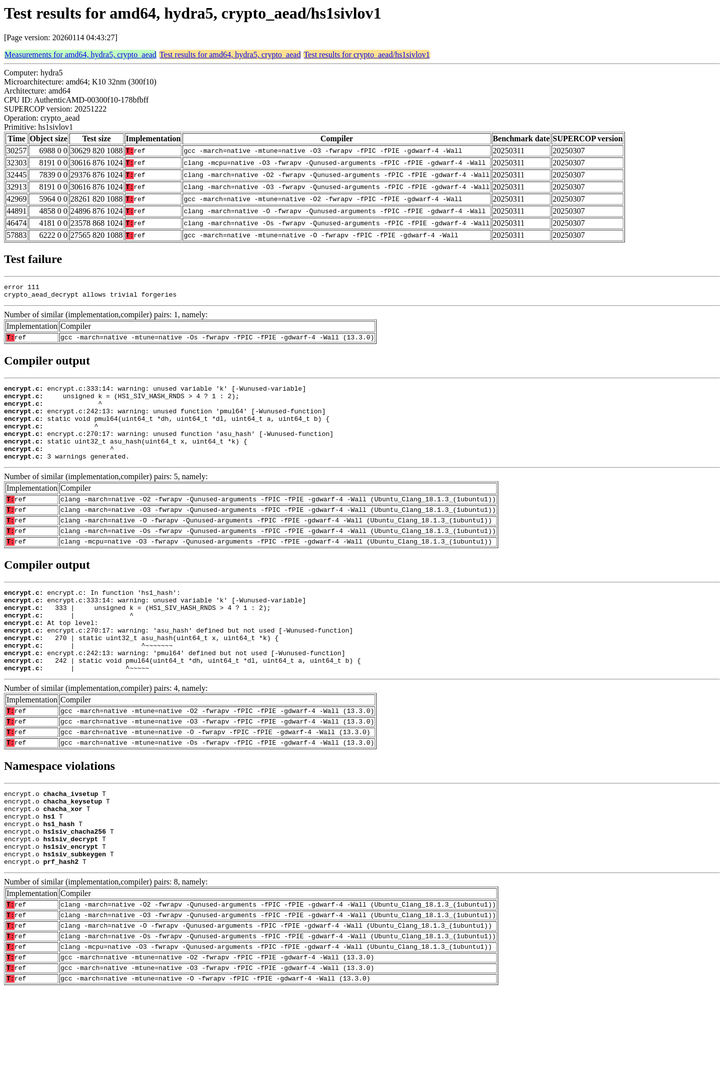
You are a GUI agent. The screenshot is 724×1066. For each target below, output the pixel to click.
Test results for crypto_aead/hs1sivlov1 (367, 54)
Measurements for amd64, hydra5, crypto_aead (80, 54)
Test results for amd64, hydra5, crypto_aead (230, 54)
